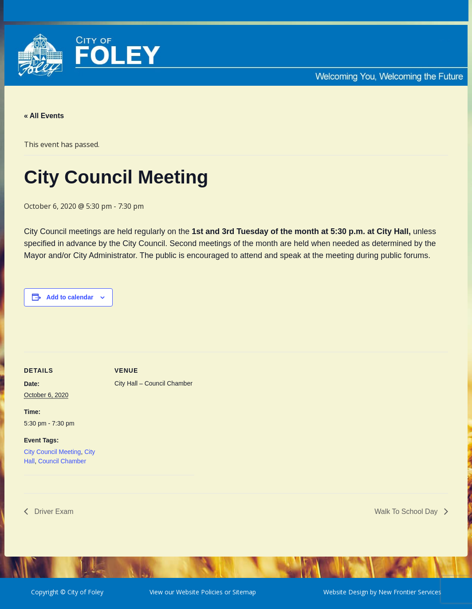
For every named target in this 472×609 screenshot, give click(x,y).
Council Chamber (62, 461)
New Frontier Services (409, 592)
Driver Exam (52, 511)
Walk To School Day (407, 511)
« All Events (44, 115)
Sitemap (243, 592)
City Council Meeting (52, 451)
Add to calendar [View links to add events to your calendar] (70, 297)
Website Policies (199, 592)
